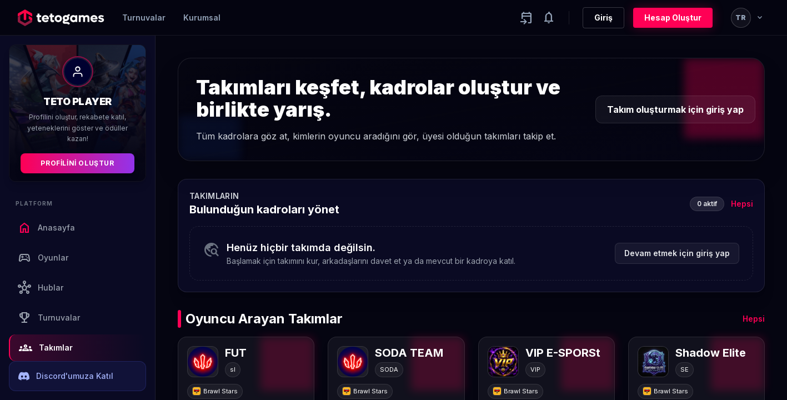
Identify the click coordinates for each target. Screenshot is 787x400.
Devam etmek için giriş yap (677, 253)
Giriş (603, 17)
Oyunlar (43, 258)
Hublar (40, 288)
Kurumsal (201, 17)
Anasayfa (46, 228)
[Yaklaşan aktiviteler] (526, 17)
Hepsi (742, 203)
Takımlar (46, 348)
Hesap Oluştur (672, 17)
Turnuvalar (144, 17)
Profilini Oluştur (77, 163)
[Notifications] (548, 17)
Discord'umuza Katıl (65, 376)
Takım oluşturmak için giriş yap (675, 109)
